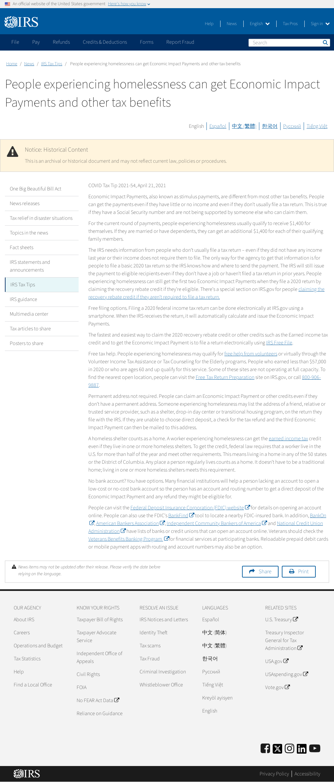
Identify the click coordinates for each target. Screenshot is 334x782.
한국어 (270, 126)
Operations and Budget (38, 645)
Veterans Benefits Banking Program (128, 539)
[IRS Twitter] (277, 751)
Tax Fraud (150, 658)
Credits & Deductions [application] (105, 42)
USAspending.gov (286, 674)
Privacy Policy (274, 774)
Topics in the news (29, 232)
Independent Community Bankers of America (217, 523)
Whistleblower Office (161, 684)
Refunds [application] (61, 42)
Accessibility (307, 774)
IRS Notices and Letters (164, 619)
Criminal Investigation (163, 671)
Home (11, 64)
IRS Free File (279, 342)
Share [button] (265, 572)
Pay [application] (36, 42)
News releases (24, 203)
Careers (22, 632)
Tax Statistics (27, 658)
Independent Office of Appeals (99, 657)
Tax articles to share (30, 328)
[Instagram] (289, 749)
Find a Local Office (33, 684)
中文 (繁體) (244, 126)
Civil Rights (88, 674)
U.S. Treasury (281, 619)
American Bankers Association (130, 523)
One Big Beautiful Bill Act (35, 188)
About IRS (24, 619)
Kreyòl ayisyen (217, 697)
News (232, 24)
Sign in (320, 24)
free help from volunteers (250, 353)
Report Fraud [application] (180, 42)
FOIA (81, 687)
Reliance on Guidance (100, 713)
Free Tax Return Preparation (225, 377)
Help (209, 24)
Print (303, 572)
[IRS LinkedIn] (302, 751)
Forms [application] (146, 42)
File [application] (15, 42)
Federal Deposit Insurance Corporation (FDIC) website (190, 507)
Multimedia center (29, 314)
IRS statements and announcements (30, 266)
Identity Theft (153, 632)
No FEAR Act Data (98, 700)
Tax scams (150, 645)
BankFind (181, 515)
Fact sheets (21, 247)
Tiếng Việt (317, 126)
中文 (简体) (214, 632)
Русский (292, 126)
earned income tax (288, 438)
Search (325, 42)
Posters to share (26, 343)
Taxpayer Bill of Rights (100, 619)
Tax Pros (290, 24)
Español (217, 126)
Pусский (211, 671)
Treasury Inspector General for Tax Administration (284, 640)
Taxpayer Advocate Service (96, 636)
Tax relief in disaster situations (41, 218)
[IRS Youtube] (314, 749)
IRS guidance (23, 299)
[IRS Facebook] (265, 749)
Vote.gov (277, 687)
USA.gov (276, 661)
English (260, 24)
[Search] (289, 43)
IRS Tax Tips (51, 64)
